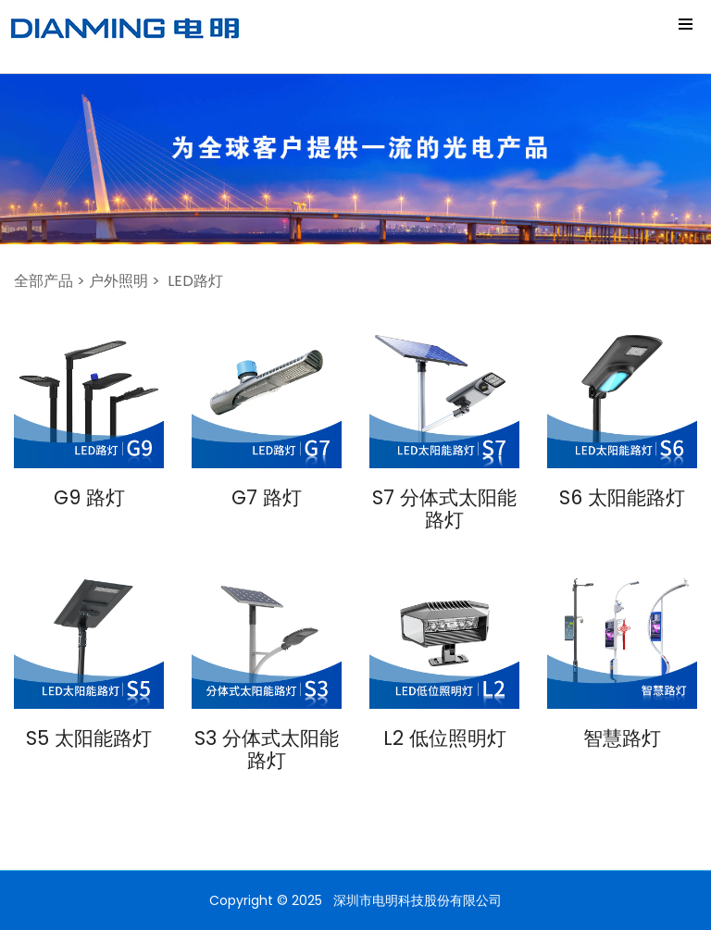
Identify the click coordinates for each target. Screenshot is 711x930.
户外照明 (118, 280)
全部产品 (43, 280)
